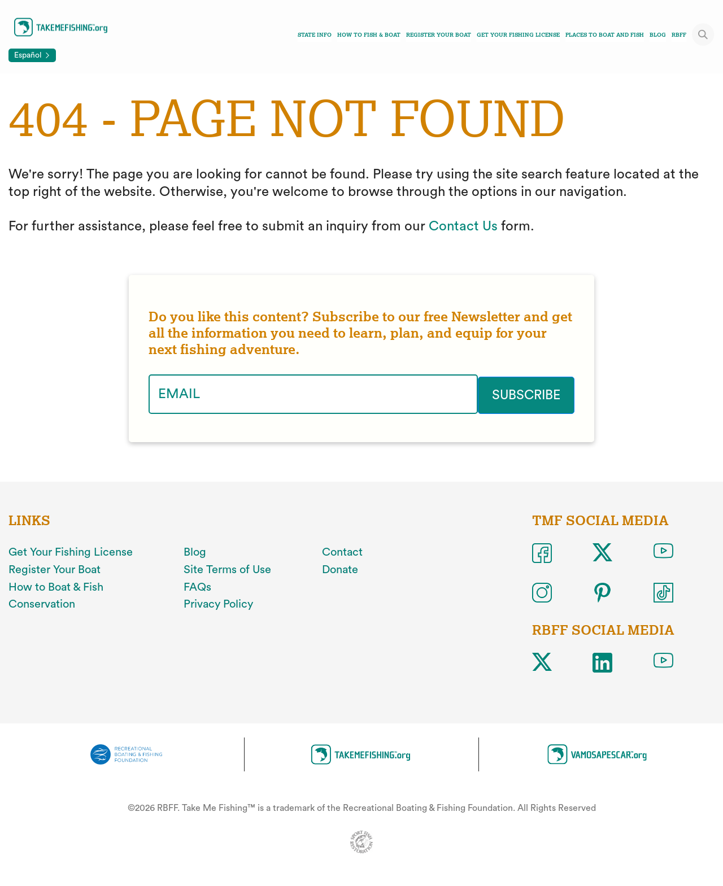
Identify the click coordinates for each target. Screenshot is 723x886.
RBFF (679, 34)
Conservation (41, 603)
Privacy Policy (218, 603)
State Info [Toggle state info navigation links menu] (315, 34)
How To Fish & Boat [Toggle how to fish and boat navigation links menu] (368, 34)
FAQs (197, 586)
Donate (340, 568)
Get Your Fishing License (518, 34)
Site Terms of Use (227, 568)
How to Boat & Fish (55, 586)
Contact (342, 551)
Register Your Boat (438, 34)
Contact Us (463, 226)
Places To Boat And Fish (604, 34)
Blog (658, 34)
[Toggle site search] (703, 34)
